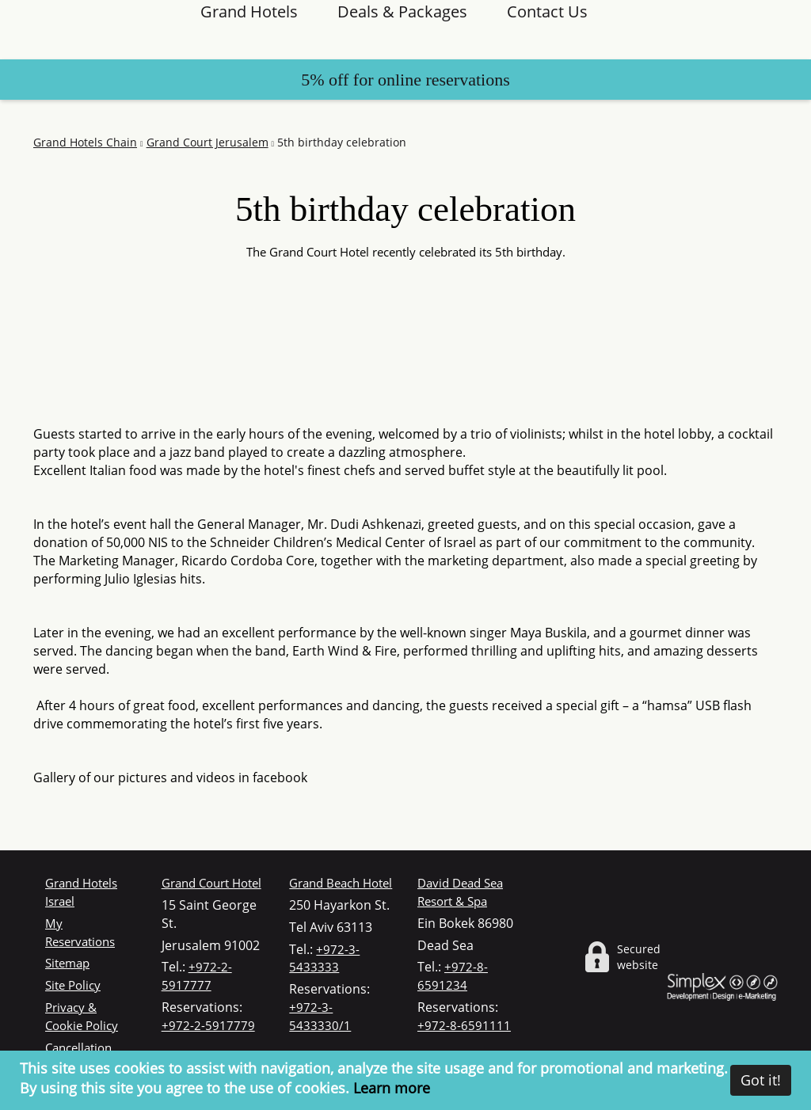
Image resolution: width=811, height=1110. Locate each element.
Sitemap (67, 963)
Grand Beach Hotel (340, 883)
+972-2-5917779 (208, 1025)
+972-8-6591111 (464, 1025)
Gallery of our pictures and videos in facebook (170, 777)
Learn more (391, 1087)
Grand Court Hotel (211, 883)
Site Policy (73, 985)
